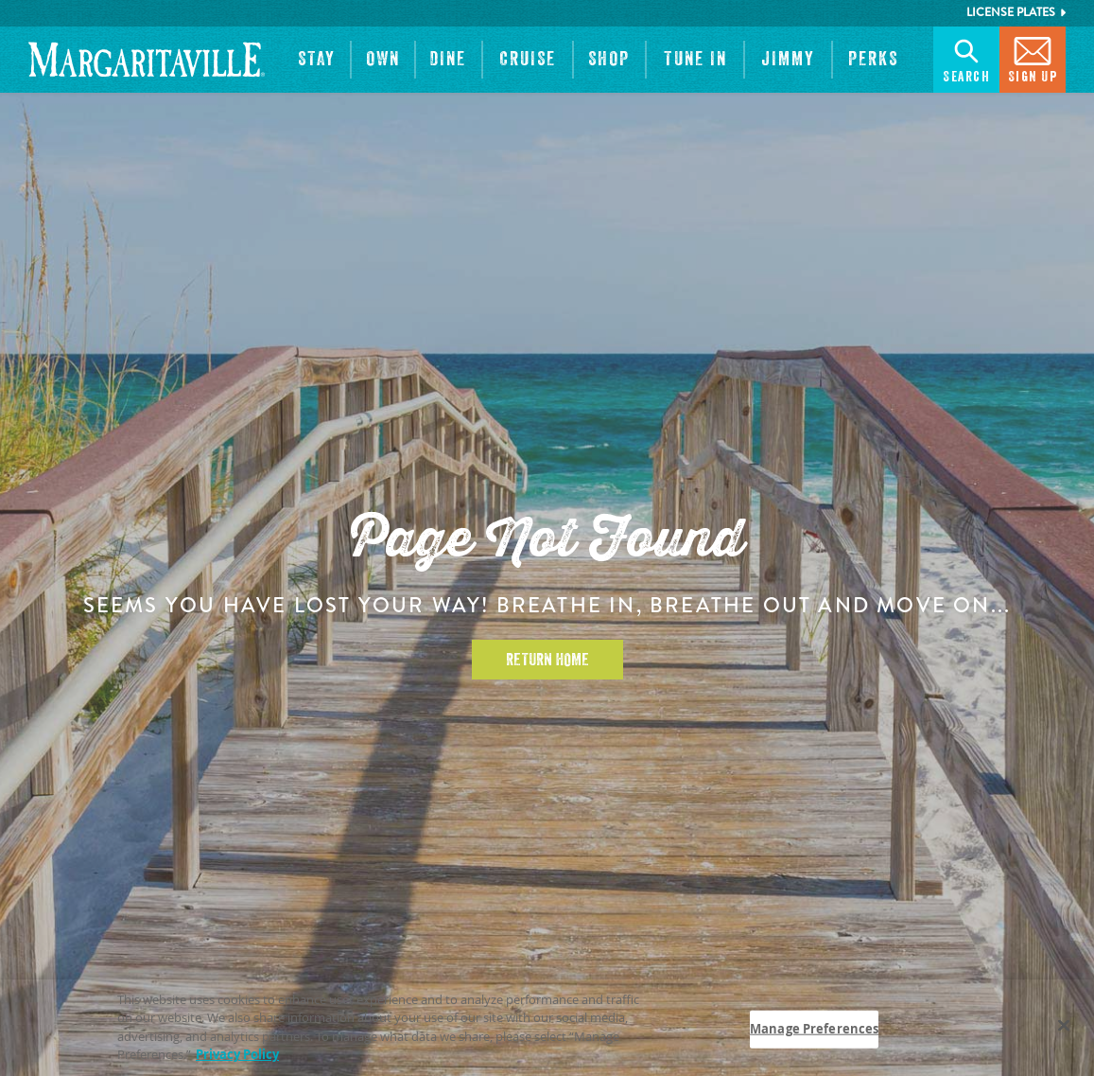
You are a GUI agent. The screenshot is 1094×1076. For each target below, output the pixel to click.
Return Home (547, 659)
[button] (317, 60)
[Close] (1064, 1026)
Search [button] (966, 58)
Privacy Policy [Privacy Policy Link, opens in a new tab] (237, 1055)
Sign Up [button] (1033, 58)
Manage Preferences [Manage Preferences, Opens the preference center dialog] (814, 1028)
